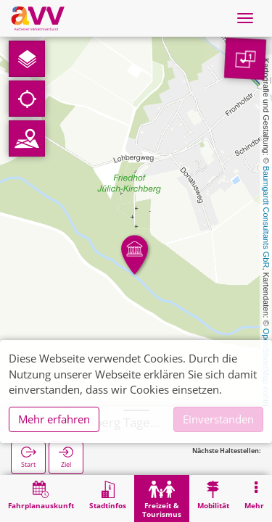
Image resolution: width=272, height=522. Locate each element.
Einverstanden (218, 419)
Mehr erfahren (54, 419)
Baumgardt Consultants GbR (266, 217)
